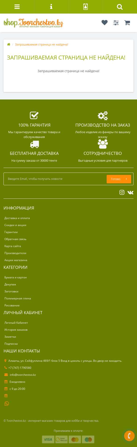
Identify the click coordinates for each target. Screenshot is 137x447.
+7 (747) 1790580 (17, 368)
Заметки (10, 337)
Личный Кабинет (16, 323)
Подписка (11, 344)
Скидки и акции (15, 225)
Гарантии (11, 232)
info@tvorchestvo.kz (20, 375)
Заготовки (11, 291)
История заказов (16, 330)
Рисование (12, 305)
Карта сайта (12, 246)
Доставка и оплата (17, 218)
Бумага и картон (15, 277)
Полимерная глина (17, 298)
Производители (15, 253)
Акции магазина (15, 260)
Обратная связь (15, 239)
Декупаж (10, 284)
